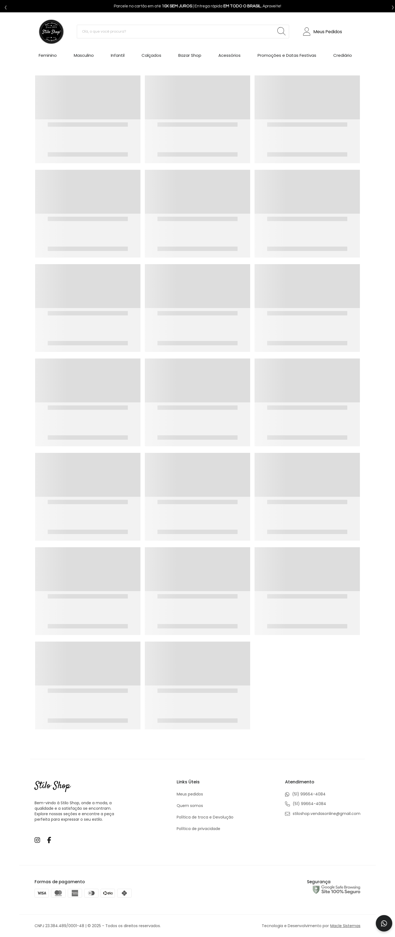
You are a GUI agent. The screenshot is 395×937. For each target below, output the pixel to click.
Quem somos (190, 805)
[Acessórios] (229, 56)
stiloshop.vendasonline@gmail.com (322, 813)
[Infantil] (117, 56)
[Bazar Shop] (190, 56)
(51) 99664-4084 (305, 794)
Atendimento (299, 782)
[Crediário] (342, 56)
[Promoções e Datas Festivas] (287, 56)
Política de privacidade (198, 828)
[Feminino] (47, 56)
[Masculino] (83, 56)
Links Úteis (188, 782)
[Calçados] (151, 56)
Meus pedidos (190, 794)
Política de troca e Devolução (205, 817)
